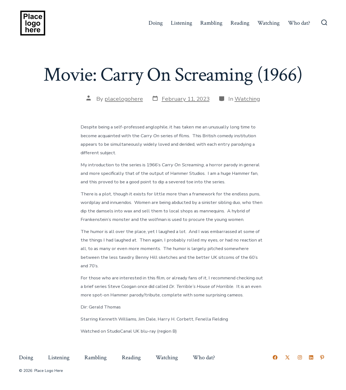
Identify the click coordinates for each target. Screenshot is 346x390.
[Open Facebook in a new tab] (275, 357)
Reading (239, 23)
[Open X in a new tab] (287, 357)
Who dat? (299, 23)
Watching (268, 23)
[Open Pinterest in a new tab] (322, 357)
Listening (181, 23)
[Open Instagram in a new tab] (300, 357)
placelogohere (124, 99)
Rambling (211, 23)
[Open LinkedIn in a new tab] (311, 357)
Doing (156, 23)
